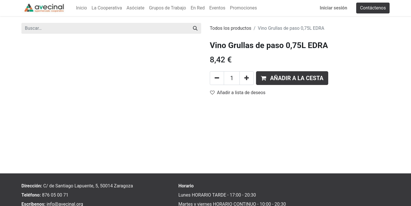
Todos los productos (230, 28)
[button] (292, 78)
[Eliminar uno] (217, 78)
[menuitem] (81, 8)
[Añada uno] (246, 78)
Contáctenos (373, 8)
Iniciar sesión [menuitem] (333, 8)
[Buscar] (195, 28)
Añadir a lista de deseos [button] (237, 92)
